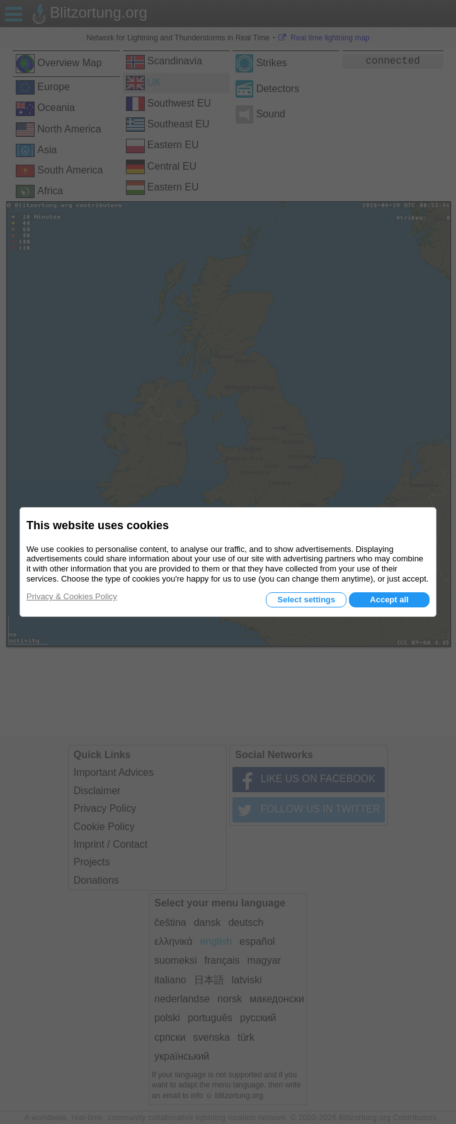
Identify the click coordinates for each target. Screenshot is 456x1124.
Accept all (389, 599)
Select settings (306, 599)
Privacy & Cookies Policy (71, 596)
